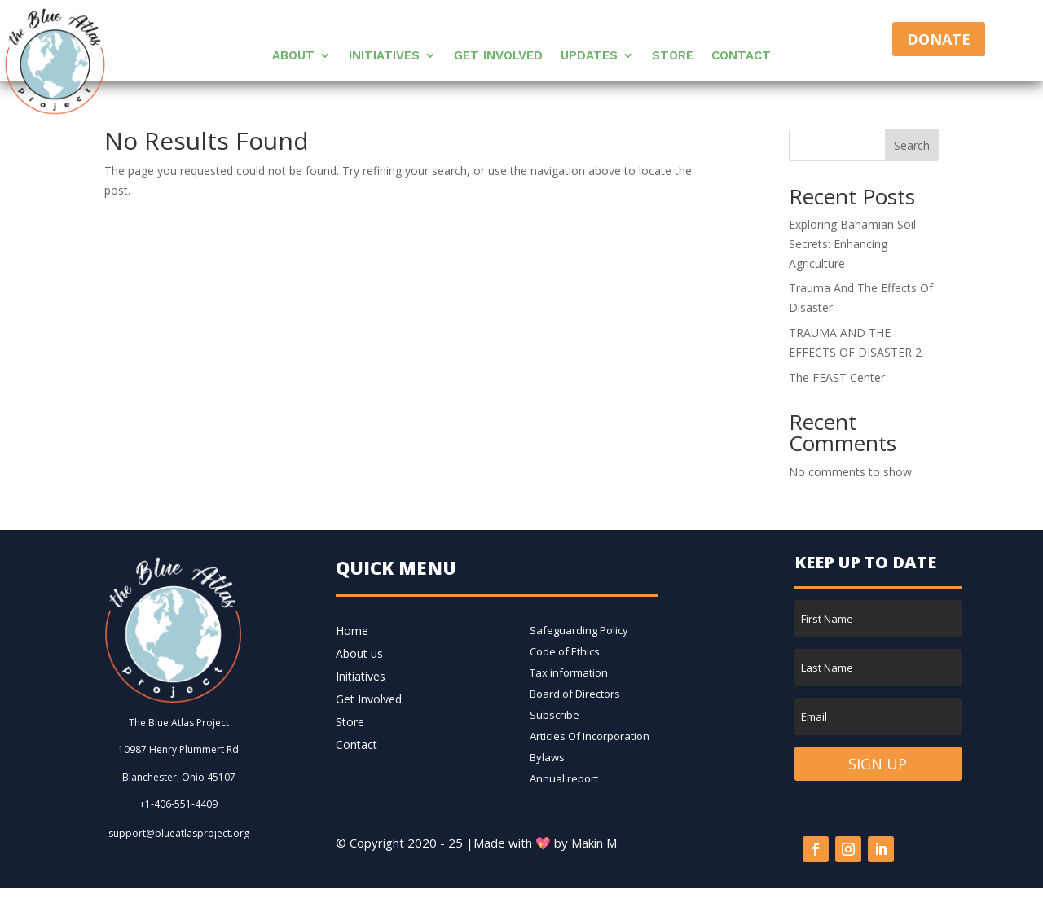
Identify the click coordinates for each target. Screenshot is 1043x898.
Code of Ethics (565, 651)
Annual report (564, 778)
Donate (938, 39)
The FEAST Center (837, 377)
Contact (741, 56)
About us (359, 653)
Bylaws (547, 757)
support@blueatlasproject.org (178, 833)
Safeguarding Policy (579, 630)
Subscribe (554, 714)
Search (912, 145)
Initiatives (384, 56)
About (293, 56)
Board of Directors (575, 693)
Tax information (569, 672)
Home (352, 630)
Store (672, 56)
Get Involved (498, 56)
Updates (589, 56)
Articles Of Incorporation (589, 736)
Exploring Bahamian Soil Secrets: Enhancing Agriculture (852, 244)
